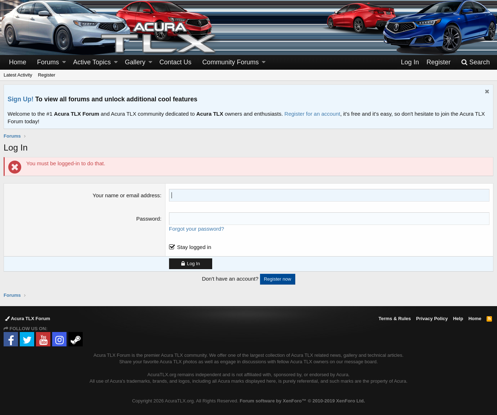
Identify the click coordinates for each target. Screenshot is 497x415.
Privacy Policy (432, 318)
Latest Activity (18, 75)
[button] (64, 62)
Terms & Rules (394, 318)
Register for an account (312, 114)
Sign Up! (20, 99)
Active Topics (92, 62)
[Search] (475, 62)
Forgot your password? (196, 229)
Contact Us (175, 62)
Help (458, 318)
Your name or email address (126, 195)
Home (17, 62)
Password (148, 219)
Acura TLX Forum (27, 318)
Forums (48, 62)
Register (46, 75)
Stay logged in (194, 247)
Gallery (135, 62)
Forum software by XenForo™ (302, 401)
